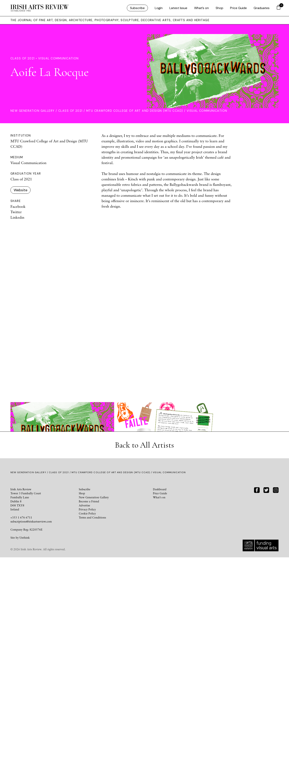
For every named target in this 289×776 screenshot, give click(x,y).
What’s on (201, 8)
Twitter (16, 212)
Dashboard (159, 708)
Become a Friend (89, 720)
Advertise (84, 724)
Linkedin (17, 217)
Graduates (262, 8)
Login (159, 8)
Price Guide (238, 8)
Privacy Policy (87, 728)
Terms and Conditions (92, 736)
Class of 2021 (70, 111)
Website (20, 190)
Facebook (18, 206)
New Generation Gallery (32, 111)
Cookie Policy (87, 732)
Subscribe (137, 8)
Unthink (24, 756)
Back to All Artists (144, 663)
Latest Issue (178, 8)
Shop (219, 8)
